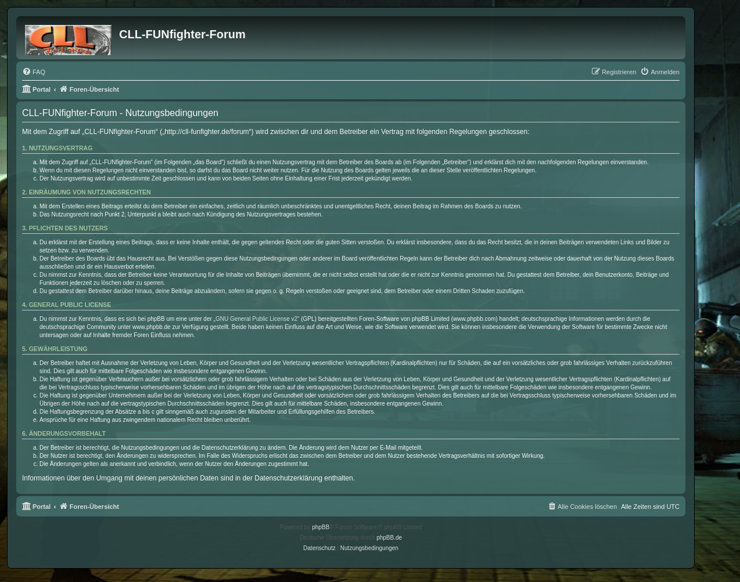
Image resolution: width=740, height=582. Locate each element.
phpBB (320, 527)
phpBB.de (389, 537)
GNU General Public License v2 (256, 319)
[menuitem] (33, 72)
